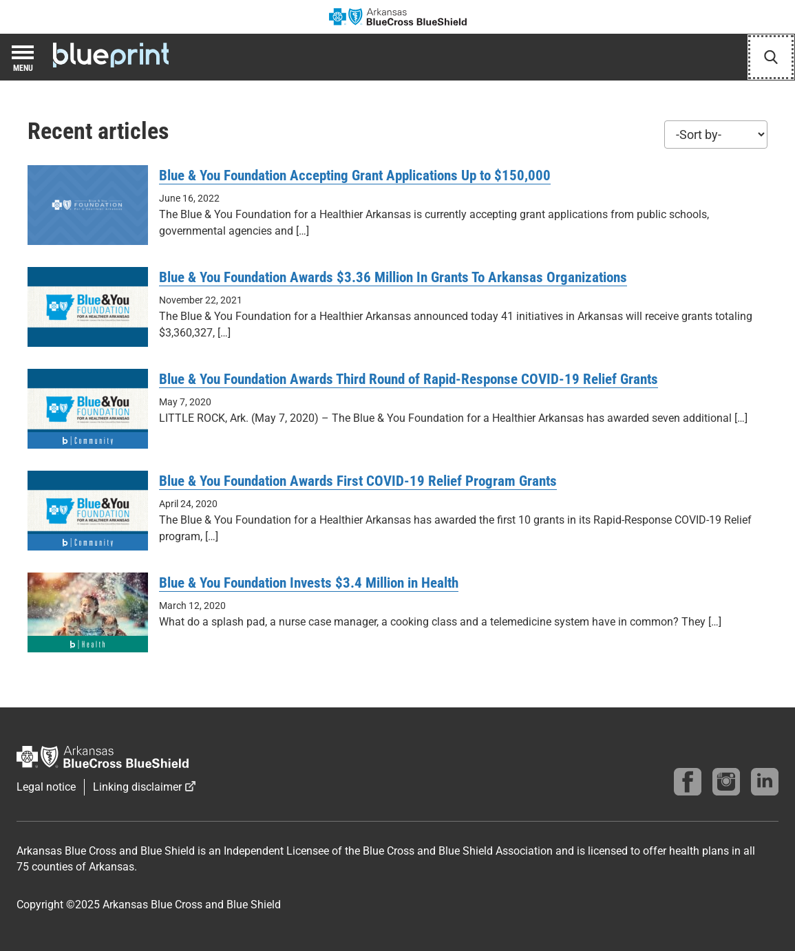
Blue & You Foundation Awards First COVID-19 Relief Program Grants (358, 481)
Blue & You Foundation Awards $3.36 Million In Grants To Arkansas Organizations (393, 277)
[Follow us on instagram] (726, 781)
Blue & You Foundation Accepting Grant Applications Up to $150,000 (355, 175)
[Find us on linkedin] (764, 781)
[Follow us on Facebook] (687, 781)
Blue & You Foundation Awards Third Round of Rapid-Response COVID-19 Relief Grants (408, 379)
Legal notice (46, 786)
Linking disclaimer (137, 786)
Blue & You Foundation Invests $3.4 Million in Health (308, 583)
